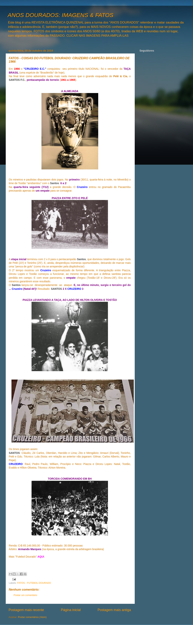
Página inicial (71, 610)
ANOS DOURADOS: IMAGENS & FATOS (60, 15)
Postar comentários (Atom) (32, 617)
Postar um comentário (25, 595)
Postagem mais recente (26, 610)
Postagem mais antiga (114, 610)
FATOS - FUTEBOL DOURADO (34, 583)
